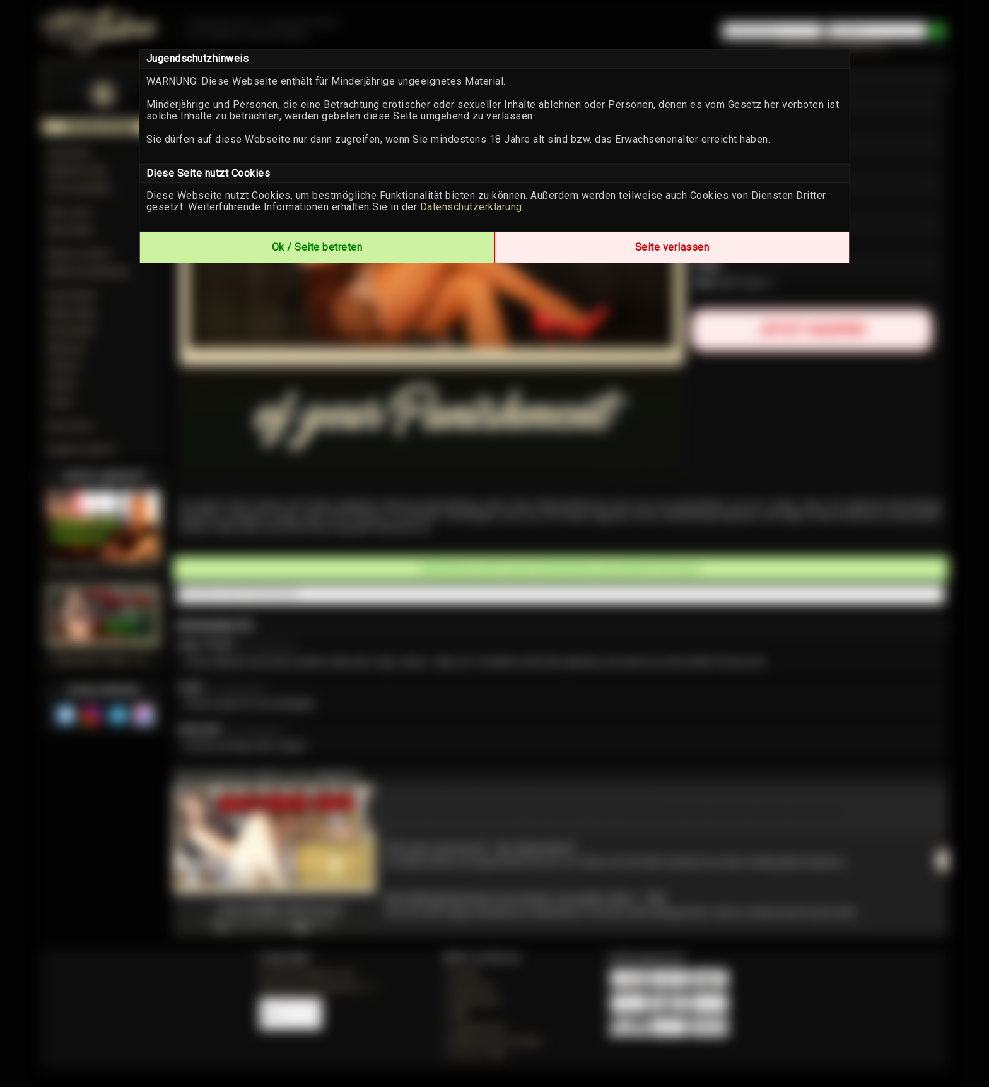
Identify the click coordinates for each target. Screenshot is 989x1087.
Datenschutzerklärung (471, 207)
